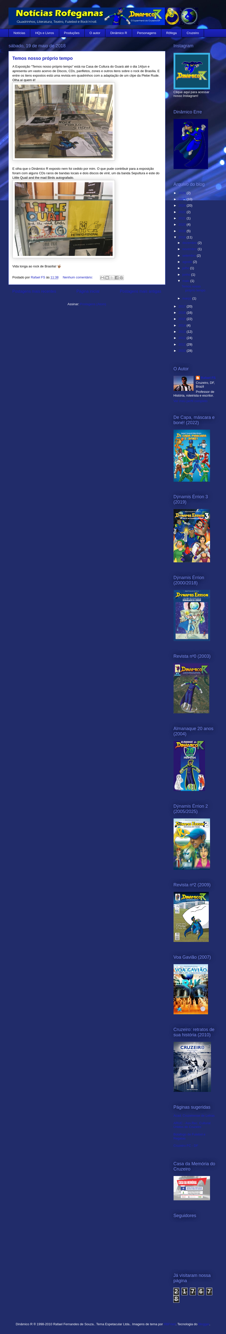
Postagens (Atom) (93, 304)
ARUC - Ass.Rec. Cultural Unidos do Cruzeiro (192, 1125)
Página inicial (87, 291)
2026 (183, 193)
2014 (183, 325)
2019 (183, 231)
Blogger (203, 1324)
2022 (183, 212)
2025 (183, 199)
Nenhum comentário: (78, 277)
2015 (183, 319)
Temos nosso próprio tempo (42, 58)
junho (186, 274)
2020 (183, 224)
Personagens (146, 33)
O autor (94, 33)
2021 (183, 218)
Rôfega (171, 33)
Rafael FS (208, 378)
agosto (187, 262)
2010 (183, 351)
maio (186, 281)
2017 (183, 306)
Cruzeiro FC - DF (186, 1145)
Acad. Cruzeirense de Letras (194, 1115)
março (187, 298)
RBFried (170, 1324)
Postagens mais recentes (34, 291)
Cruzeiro (193, 33)
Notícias (19, 33)
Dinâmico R (118, 33)
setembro (189, 255)
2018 (183, 237)
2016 (183, 312)
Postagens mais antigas (140, 291)
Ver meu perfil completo (191, 401)
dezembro (190, 243)
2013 (183, 331)
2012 (183, 338)
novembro (190, 249)
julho (186, 268)
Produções (71, 33)
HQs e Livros (44, 33)
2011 (183, 344)
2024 (183, 205)
